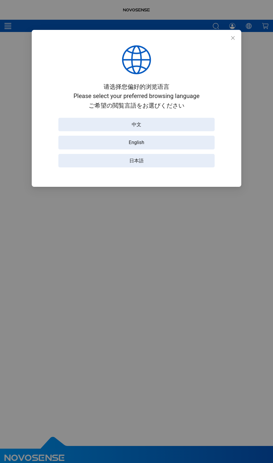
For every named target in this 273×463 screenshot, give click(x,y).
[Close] (233, 38)
